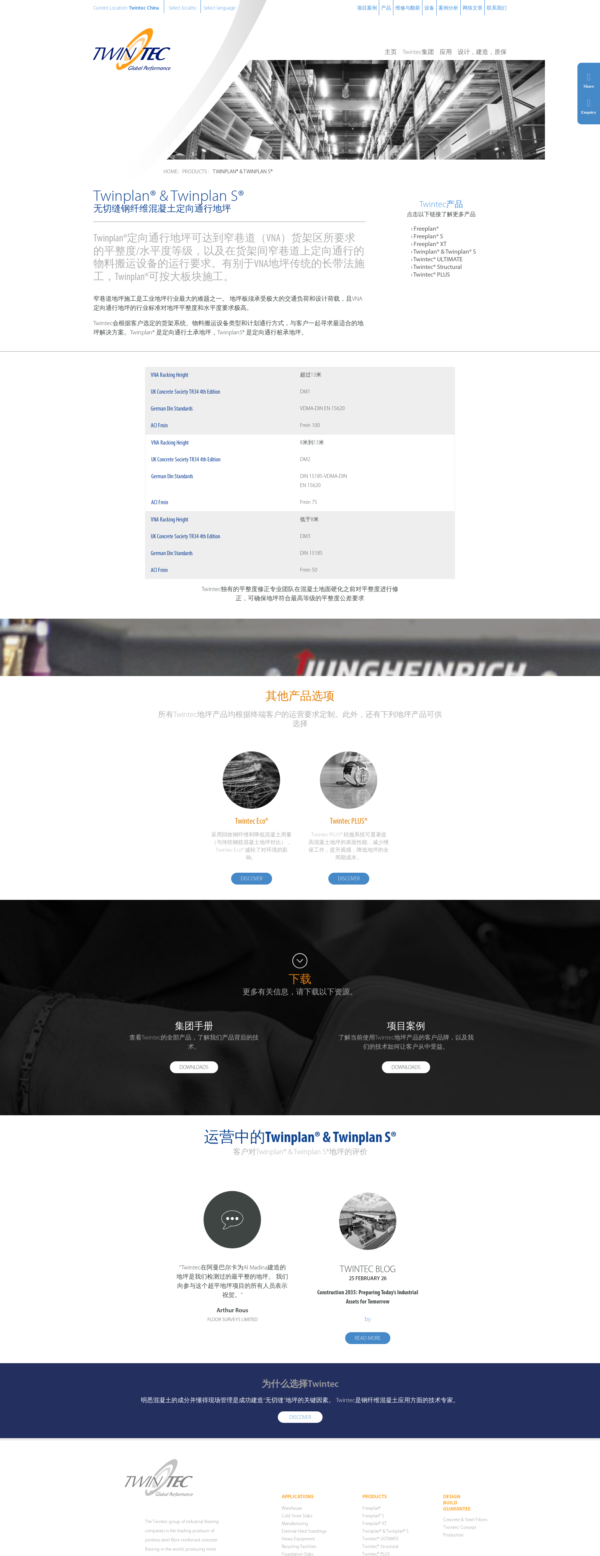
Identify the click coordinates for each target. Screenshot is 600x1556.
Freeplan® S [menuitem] (428, 237)
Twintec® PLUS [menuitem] (431, 275)
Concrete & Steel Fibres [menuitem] (465, 1524)
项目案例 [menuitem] (367, 8)
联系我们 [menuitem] (497, 8)
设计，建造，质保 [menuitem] (482, 52)
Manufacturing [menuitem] (295, 1528)
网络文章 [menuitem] (473, 8)
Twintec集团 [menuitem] (418, 52)
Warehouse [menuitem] (292, 1512)
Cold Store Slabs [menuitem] (297, 1520)
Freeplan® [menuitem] (426, 229)
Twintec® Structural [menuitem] (437, 267)
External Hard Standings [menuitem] (304, 1535)
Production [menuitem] (453, 1539)
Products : (195, 172)
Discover (251, 880)
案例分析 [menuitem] (448, 8)
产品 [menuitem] (386, 8)
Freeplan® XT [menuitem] (430, 244)
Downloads (194, 1070)
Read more (368, 1342)
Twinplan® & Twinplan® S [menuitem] (444, 252)
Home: (171, 172)
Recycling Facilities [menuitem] (299, 1551)
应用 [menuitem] (446, 52)
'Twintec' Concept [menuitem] (459, 1532)
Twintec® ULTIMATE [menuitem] (438, 260)
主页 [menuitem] (391, 52)
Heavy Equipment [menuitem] (298, 1543)
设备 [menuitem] (429, 8)
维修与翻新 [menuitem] (407, 8)
